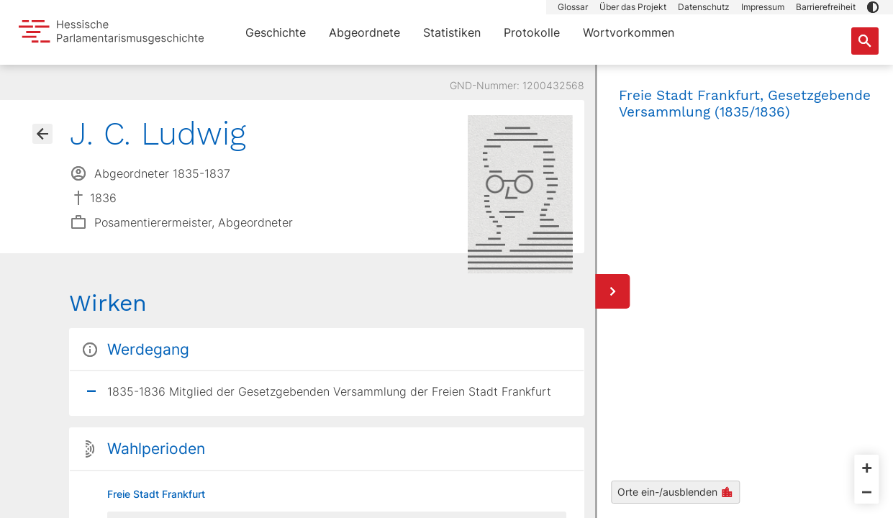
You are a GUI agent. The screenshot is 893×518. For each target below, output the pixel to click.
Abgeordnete (364, 32)
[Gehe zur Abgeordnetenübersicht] (42, 134)
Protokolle (532, 32)
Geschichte (275, 32)
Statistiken (452, 32)
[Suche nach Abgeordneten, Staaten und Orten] (865, 41)
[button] (873, 7)
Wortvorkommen (628, 32)
